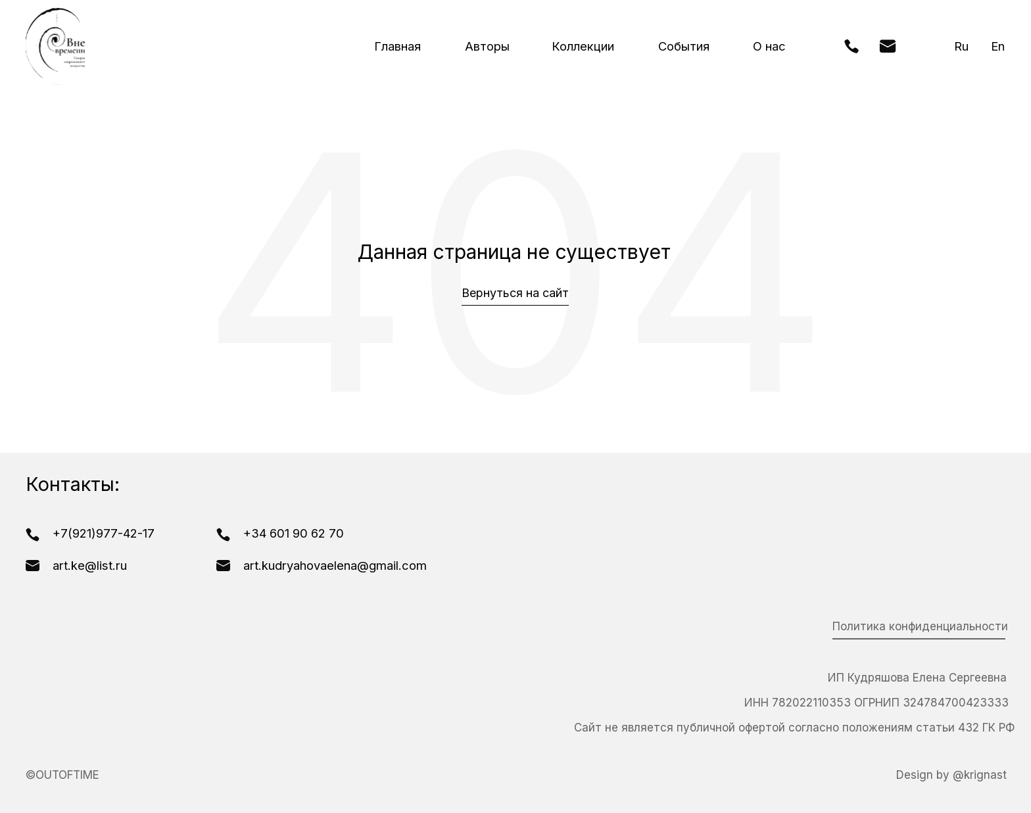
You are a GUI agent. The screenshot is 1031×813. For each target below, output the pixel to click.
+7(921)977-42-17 (104, 533)
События (683, 46)
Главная (397, 46)
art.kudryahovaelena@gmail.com (335, 565)
